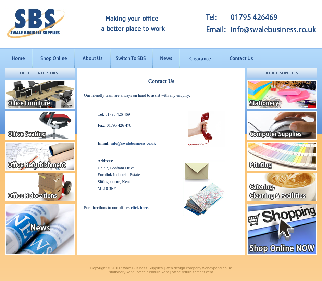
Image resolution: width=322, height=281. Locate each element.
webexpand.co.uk (217, 268)
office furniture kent (153, 272)
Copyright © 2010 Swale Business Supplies (126, 268)
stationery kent (121, 272)
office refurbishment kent (192, 272)
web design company (183, 268)
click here (139, 207)
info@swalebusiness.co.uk (133, 143)
